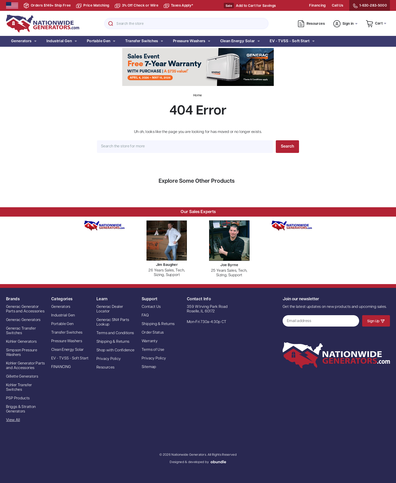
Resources (311, 23)
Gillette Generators (22, 377)
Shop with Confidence (115, 350)
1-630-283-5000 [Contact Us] (369, 6)
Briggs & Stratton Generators (21, 409)
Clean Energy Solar (240, 41)
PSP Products (18, 398)
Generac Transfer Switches (21, 331)
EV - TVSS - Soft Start (292, 41)
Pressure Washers (191, 41)
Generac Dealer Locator (109, 309)
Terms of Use (153, 350)
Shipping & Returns (113, 342)
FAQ (145, 315)
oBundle (218, 461)
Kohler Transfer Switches (19, 387)
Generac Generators (23, 320)
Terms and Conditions (115, 333)
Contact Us (151, 307)
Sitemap (149, 367)
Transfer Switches (144, 41)
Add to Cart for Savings (256, 6)
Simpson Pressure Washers (21, 353)
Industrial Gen (61, 41)
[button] (198, 67)
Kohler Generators (21, 342)
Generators (23, 41)
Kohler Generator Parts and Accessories (25, 366)
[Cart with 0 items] (376, 23)
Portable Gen (101, 41)
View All (13, 420)
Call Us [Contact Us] (337, 6)
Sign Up (376, 321)
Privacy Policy (108, 359)
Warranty (150, 341)
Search (111, 23)
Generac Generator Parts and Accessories (25, 309)
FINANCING (61, 367)
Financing (317, 6)
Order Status (153, 333)
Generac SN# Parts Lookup (112, 322)
